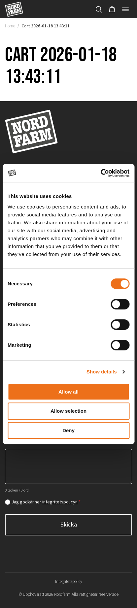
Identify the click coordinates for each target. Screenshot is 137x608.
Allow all (68, 392)
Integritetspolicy (68, 582)
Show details (101, 371)
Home (10, 26)
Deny (68, 430)
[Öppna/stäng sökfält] (98, 9)
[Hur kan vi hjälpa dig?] (68, 466)
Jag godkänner (46, 502)
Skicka (68, 525)
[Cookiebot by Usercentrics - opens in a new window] (100, 173)
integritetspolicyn (60, 502)
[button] (112, 9)
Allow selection (68, 411)
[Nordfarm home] (14, 9)
